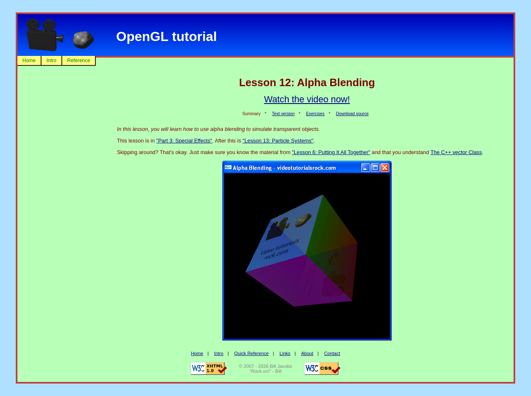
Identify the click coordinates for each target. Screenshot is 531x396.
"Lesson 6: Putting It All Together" (331, 152)
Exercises (315, 113)
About (307, 353)
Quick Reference (251, 353)
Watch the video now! (307, 99)
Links (285, 353)
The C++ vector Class (456, 152)
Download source (352, 113)
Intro (51, 60)
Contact (332, 353)
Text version (283, 113)
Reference (78, 60)
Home (29, 60)
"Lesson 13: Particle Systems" (278, 141)
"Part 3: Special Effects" (184, 141)
